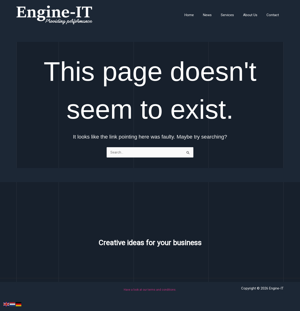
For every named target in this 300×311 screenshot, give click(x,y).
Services (232, 15)
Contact (274, 15)
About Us (253, 15)
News (214, 15)
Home (198, 15)
